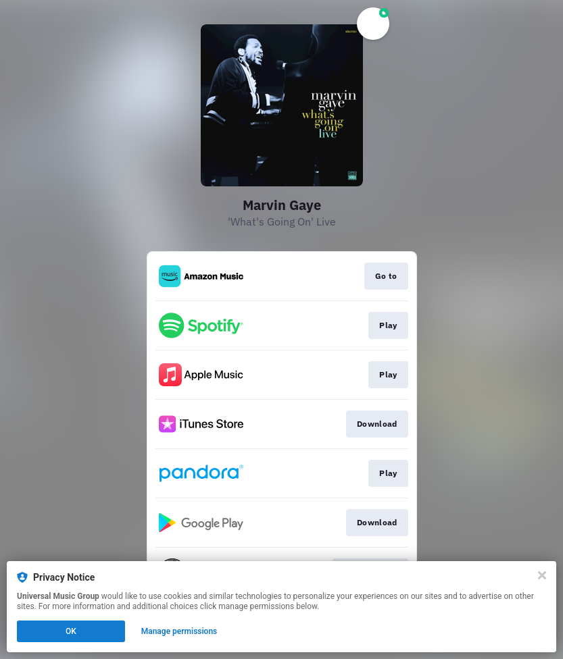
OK (71, 631)
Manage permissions (179, 631)
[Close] (542, 575)
